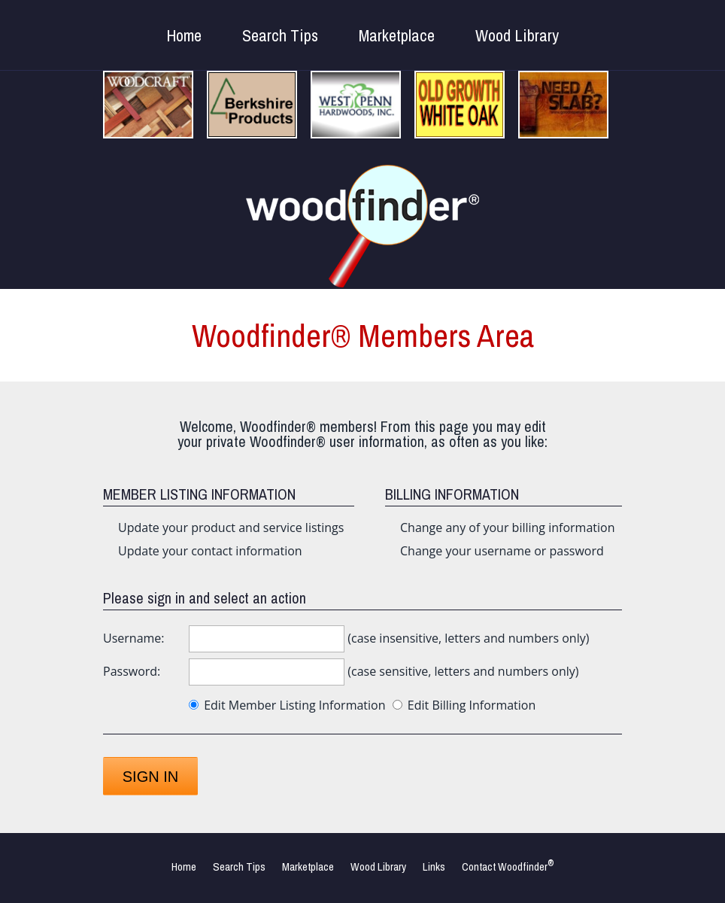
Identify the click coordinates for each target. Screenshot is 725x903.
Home (184, 35)
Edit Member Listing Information (287, 705)
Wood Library (517, 35)
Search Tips (280, 35)
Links (434, 866)
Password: (131, 671)
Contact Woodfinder (508, 866)
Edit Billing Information (464, 705)
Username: (134, 638)
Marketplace (397, 35)
